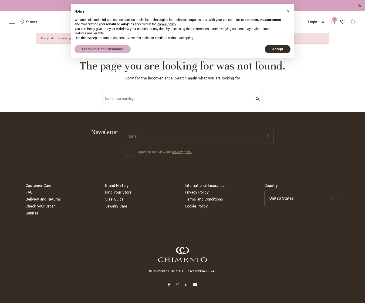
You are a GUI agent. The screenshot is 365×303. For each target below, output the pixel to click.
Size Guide (114, 199)
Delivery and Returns (43, 199)
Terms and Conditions (204, 199)
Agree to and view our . (165, 152)
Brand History (116, 185)
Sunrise (32, 213)
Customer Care (38, 185)
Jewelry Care (116, 206)
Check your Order (40, 206)
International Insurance (205, 185)
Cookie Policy (196, 206)
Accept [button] (277, 49)
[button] (288, 11)
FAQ (29, 192)
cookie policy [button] (166, 24)
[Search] (182, 99)
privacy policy (182, 152)
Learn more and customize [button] (102, 49)
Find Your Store (118, 192)
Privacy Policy (197, 192)
